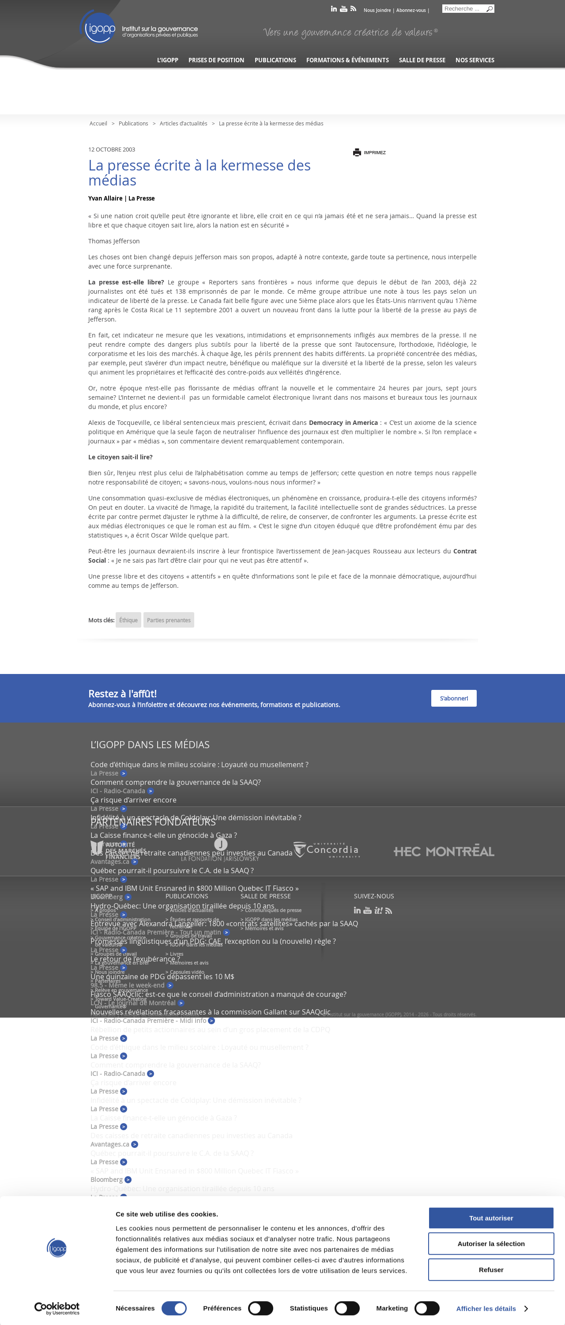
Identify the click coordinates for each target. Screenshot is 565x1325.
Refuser (491, 1268)
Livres (176, 953)
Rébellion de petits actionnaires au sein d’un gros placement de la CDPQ (210, 1029)
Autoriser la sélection (491, 1243)
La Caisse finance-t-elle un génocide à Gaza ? (163, 835)
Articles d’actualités (183, 123)
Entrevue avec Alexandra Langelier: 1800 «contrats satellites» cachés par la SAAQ (224, 923)
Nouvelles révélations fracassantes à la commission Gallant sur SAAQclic (210, 1012)
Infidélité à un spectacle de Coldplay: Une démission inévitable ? (195, 817)
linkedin (334, 10)
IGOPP (138, 26)
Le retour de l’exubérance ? (135, 959)
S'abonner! (454, 698)
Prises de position (216, 60)
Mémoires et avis (189, 962)
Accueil (98, 123)
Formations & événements (347, 60)
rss (353, 10)
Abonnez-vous (411, 10)
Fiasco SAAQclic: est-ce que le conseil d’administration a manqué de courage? (218, 994)
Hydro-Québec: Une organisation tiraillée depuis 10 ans (182, 906)
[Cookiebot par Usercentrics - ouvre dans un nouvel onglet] (57, 1307)
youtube (343, 10)
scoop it (378, 910)
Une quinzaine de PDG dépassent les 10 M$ (162, 976)
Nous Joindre (377, 10)
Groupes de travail (116, 953)
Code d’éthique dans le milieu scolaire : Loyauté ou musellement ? (199, 764)
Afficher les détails (486, 1307)
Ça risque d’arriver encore (133, 800)
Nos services (475, 60)
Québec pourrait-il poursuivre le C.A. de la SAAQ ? (172, 870)
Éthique (128, 620)
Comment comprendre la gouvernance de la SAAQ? (175, 782)
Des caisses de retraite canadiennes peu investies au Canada (191, 1135)
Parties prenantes (169, 620)
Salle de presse (422, 60)
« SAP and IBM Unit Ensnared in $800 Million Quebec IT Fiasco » (194, 888)
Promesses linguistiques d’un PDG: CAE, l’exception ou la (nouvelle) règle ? (213, 941)
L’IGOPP (167, 60)
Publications (275, 60)
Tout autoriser (491, 1217)
